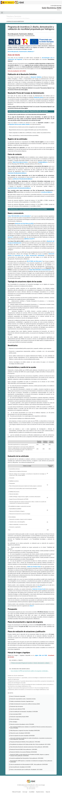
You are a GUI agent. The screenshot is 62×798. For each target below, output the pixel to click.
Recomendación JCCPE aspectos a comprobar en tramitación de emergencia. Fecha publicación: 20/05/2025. (31, 761)
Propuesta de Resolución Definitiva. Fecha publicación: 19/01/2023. (25, 741)
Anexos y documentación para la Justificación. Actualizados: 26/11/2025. (26, 769)
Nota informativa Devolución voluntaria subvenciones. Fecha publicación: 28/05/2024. (29, 746)
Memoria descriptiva (14, 719)
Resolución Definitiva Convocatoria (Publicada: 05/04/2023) (23, 752)
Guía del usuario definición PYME (17, 709)
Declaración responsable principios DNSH (19, 716)
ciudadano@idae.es (42, 162)
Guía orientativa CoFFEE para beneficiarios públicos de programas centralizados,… (30, 671)
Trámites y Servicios (13, 16)
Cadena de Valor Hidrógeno (23, 18)
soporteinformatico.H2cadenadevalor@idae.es (19, 188)
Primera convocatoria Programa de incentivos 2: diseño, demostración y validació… (30, 663)
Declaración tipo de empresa (16, 706)
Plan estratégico (13, 721)
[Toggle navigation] (2, 12)
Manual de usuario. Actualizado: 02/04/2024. (20, 733)
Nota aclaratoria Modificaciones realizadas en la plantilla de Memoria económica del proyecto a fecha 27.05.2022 (31, 727)
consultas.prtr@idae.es (46, 192)
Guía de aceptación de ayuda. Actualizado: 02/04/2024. (22, 735)
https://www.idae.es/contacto (20, 162)
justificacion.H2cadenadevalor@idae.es (22, 178)
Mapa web (48, 791)
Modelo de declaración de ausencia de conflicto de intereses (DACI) (25, 703)
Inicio (7, 18)
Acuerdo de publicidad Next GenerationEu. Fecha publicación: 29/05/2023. (26, 758)
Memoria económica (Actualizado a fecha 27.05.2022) (22, 724)
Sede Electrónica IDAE (51, 8)
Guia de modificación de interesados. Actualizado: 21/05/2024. (24, 711)
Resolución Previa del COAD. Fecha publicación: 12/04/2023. (23, 749)
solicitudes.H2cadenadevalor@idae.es (17, 173)
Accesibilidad (31, 791)
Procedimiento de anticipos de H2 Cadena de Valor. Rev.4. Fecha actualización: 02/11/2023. (30, 744)
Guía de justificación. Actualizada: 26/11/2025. (20, 767)
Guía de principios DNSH (15, 714)
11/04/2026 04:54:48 (55, 5)
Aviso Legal (24, 791)
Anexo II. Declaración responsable (17, 696)
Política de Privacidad (16, 791)
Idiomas (59, 9)
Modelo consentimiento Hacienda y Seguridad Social (21, 701)
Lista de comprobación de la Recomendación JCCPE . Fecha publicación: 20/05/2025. (29, 764)
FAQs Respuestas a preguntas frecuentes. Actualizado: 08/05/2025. (25, 730)
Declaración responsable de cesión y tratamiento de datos (23, 698)
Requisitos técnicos (40, 791)
